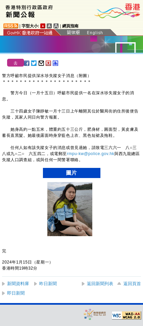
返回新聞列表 (100, 283)
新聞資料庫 (18, 283)
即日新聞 (16, 293)
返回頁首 (132, 283)
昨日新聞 (48, 283)
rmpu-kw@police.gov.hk (90, 153)
